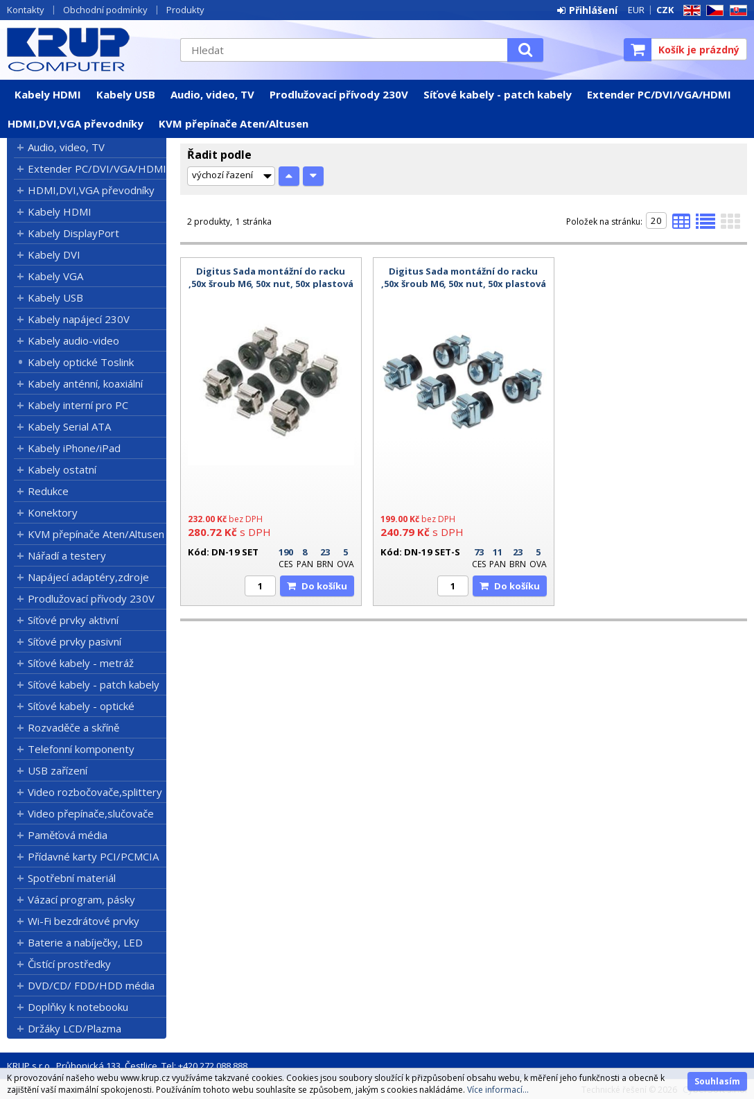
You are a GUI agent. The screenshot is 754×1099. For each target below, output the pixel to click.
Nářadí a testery (67, 555)
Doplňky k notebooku (78, 1007)
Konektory (53, 512)
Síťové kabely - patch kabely (497, 94)
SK (736, 11)
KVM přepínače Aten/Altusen (233, 123)
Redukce (48, 491)
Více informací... (498, 1090)
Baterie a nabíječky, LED (85, 942)
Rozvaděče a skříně (73, 727)
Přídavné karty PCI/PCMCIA (93, 856)
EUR (636, 9)
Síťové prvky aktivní (73, 620)
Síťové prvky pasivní (74, 641)
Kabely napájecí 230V (79, 319)
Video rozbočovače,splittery (95, 792)
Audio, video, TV (212, 94)
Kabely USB (125, 94)
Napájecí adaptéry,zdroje (88, 577)
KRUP (86, 49)
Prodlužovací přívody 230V (339, 94)
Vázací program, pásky (81, 899)
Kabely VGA (55, 276)
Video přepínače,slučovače (91, 813)
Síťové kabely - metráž (81, 663)
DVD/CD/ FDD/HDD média (91, 985)
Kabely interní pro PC (78, 405)
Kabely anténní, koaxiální (85, 383)
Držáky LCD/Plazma (74, 1028)
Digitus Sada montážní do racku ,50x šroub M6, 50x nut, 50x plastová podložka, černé (270, 283)
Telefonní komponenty (81, 749)
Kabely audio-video (73, 340)
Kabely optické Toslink (81, 362)
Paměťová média (67, 835)
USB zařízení (57, 770)
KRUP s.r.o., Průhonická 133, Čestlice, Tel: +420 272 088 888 (127, 1065)
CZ (712, 11)
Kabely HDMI (48, 94)
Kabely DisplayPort (73, 233)
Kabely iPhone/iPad (74, 448)
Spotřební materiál (72, 878)
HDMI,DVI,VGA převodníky (75, 123)
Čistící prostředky (69, 964)
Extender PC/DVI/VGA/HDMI (659, 94)
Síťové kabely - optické (81, 706)
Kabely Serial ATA (69, 426)
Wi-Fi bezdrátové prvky (83, 921)
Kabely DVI (54, 254)
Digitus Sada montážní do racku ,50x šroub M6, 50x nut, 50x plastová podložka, (463, 283)
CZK (665, 9)
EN (689, 11)
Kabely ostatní (62, 469)
